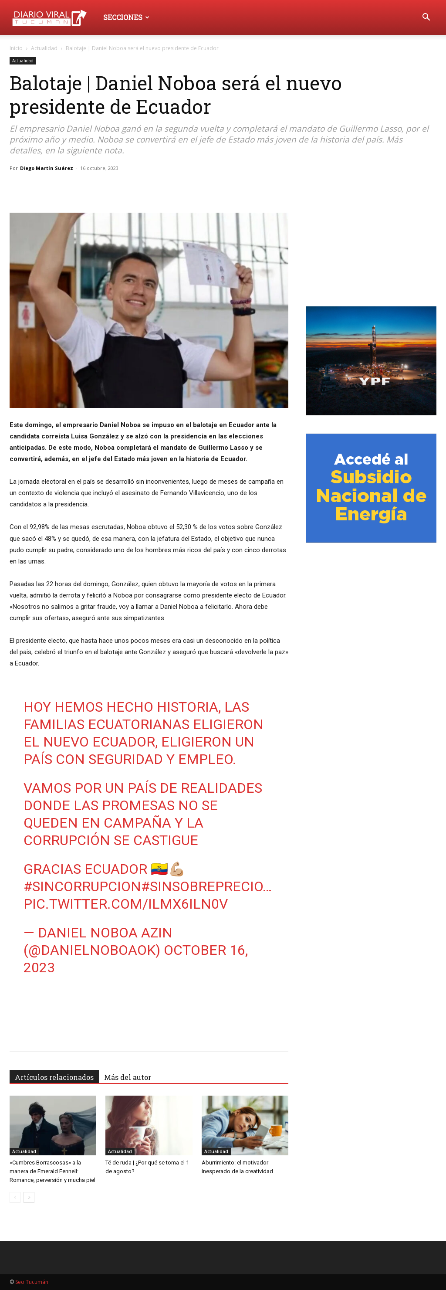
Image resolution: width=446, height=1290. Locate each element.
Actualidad (44, 48)
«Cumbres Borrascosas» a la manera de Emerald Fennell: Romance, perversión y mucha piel (52, 1171)
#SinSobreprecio (202, 886)
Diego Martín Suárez (46, 168)
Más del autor (127, 1077)
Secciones (126, 17)
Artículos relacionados (54, 1077)
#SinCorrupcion (82, 886)
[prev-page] (15, 1197)
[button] (426, 18)
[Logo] (54, 17)
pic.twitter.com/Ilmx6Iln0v (126, 904)
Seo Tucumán (31, 1282)
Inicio (16, 48)
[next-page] (29, 1197)
